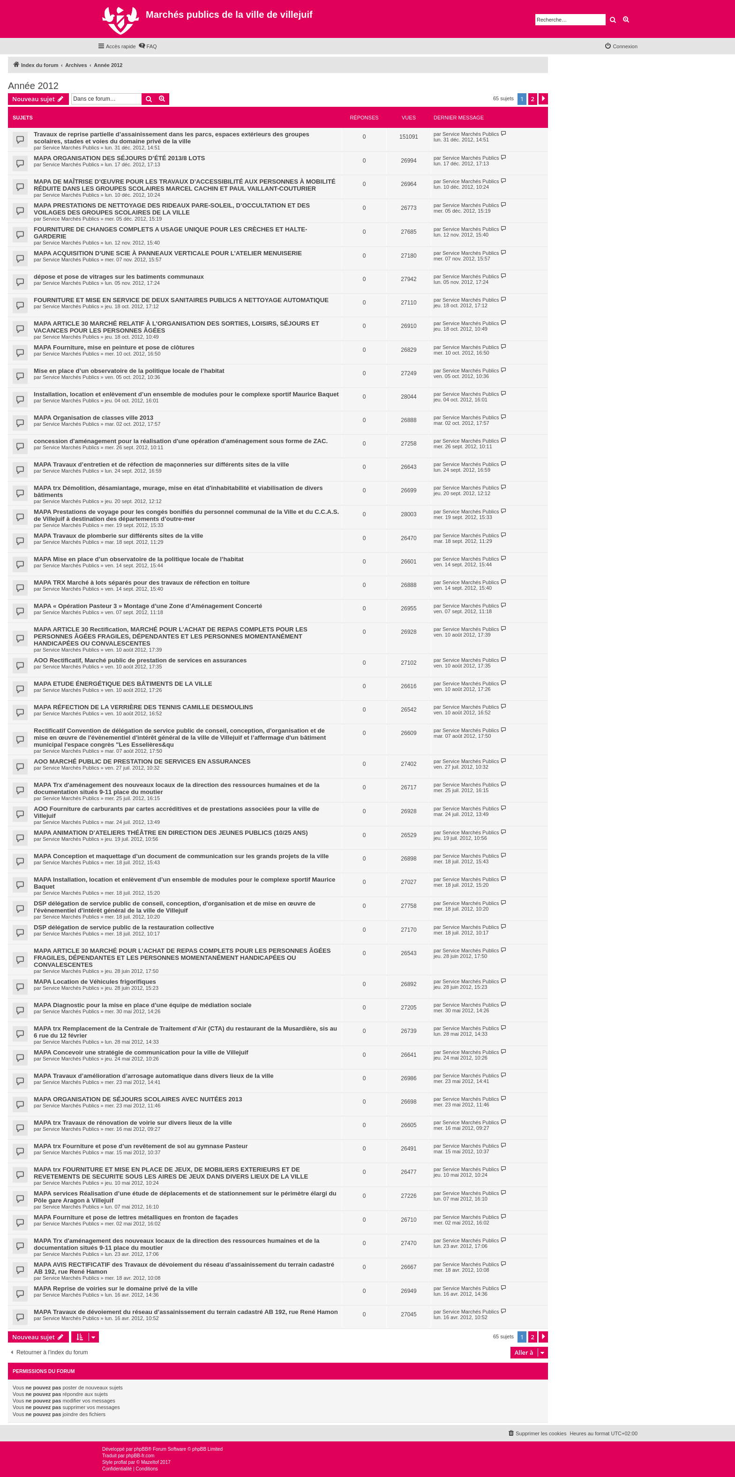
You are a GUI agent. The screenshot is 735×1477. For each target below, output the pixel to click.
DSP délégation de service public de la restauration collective (124, 927)
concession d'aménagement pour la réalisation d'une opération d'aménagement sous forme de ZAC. (181, 441)
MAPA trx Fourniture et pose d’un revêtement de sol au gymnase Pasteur (141, 1146)
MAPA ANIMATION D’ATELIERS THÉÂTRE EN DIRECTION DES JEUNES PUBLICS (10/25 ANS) (171, 832)
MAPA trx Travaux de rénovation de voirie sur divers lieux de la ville (133, 1122)
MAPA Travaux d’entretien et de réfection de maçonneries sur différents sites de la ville (161, 464)
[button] (543, 98)
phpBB (141, 1449)
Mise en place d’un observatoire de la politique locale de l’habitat (129, 370)
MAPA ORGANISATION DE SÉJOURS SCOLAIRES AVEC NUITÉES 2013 (138, 1099)
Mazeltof (150, 1462)
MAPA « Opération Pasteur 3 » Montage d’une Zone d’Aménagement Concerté (148, 605)
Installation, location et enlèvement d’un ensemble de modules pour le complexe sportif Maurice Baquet (186, 394)
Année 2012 (33, 86)
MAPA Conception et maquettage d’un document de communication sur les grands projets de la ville (181, 856)
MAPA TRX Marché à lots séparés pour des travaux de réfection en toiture (142, 582)
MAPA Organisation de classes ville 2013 (93, 417)
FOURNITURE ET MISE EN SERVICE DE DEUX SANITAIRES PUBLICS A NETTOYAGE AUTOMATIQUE (181, 300)
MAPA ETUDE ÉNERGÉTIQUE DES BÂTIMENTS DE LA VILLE (123, 683)
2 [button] (532, 99)
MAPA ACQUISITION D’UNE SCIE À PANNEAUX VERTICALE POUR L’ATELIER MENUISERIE (168, 253)
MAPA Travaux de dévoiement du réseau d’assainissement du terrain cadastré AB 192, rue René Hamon (186, 1311)
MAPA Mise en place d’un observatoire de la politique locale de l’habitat (139, 559)
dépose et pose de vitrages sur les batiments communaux (119, 276)
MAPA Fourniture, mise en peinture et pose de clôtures (114, 347)
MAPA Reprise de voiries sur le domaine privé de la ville (116, 1288)
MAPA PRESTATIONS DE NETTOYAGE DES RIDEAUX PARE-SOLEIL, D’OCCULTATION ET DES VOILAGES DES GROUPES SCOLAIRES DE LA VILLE (172, 209)
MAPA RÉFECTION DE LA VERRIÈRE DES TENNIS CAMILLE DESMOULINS (143, 707)
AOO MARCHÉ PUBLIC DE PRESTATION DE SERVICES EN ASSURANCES (142, 761)
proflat (120, 1462)
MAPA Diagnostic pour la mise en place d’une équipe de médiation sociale (143, 1005)
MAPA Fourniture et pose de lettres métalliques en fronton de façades (136, 1217)
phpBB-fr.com (140, 1455)
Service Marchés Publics (71, 147)
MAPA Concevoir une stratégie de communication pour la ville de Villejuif (141, 1052)
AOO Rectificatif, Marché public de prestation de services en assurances (140, 660)
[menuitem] (147, 46)
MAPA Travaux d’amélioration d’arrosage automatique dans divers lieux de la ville (154, 1075)
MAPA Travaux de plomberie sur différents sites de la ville (118, 535)
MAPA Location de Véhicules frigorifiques (95, 981)
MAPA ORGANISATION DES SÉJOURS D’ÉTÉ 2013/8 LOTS (119, 158)
